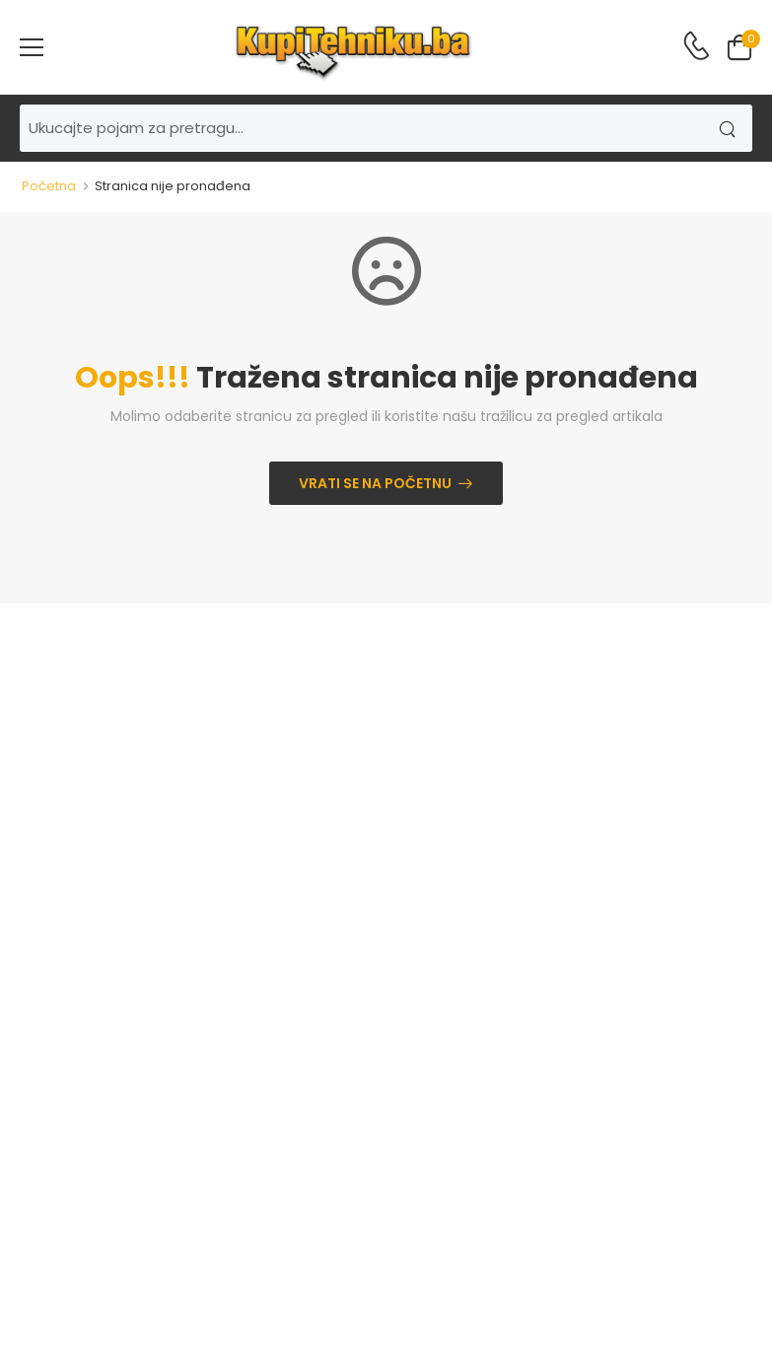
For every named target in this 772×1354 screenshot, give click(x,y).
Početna (49, 186)
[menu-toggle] (31, 47)
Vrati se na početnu (375, 483)
